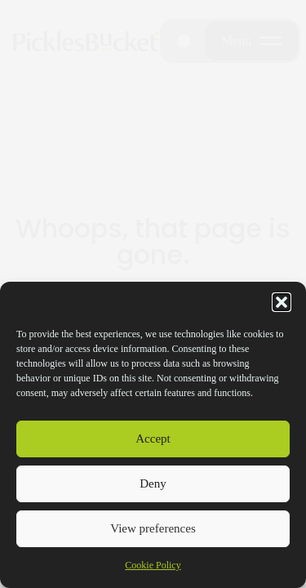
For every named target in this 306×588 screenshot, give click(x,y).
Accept (152, 438)
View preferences (152, 528)
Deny (153, 483)
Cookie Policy (152, 565)
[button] (281, 302)
